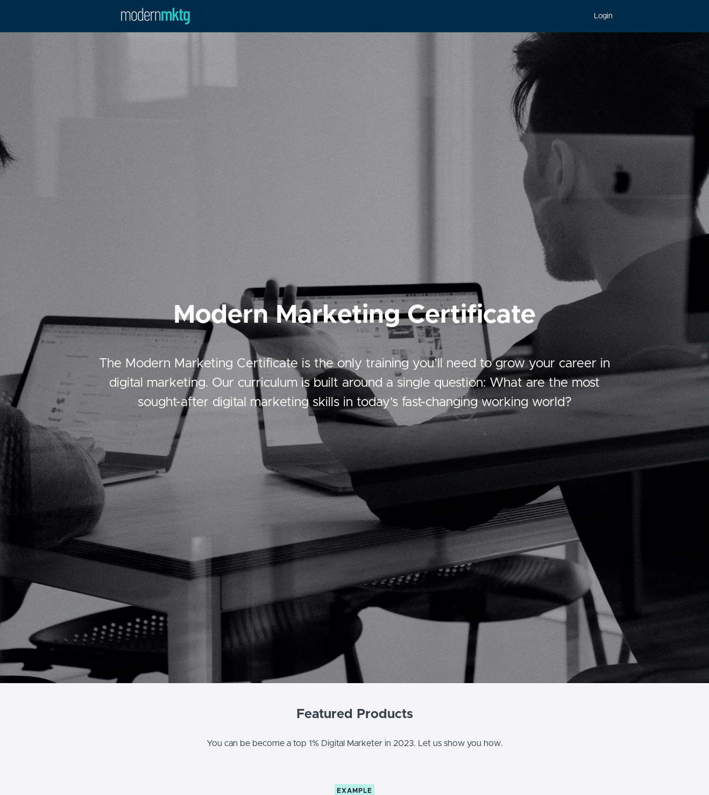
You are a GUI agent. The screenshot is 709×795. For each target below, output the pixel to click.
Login (603, 16)
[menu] (599, 16)
